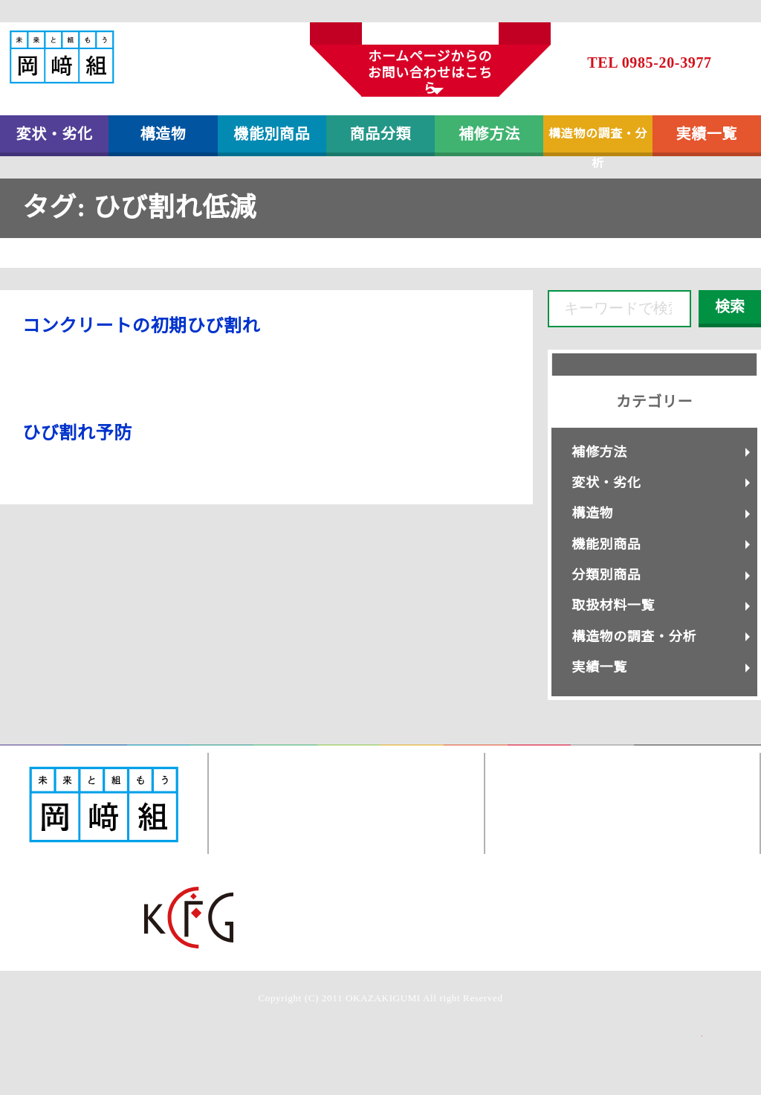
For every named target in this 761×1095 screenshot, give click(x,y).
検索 (730, 306)
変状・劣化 (54, 134)
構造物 (163, 134)
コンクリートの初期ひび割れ (141, 325)
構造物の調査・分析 (597, 141)
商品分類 (381, 134)
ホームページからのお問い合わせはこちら (430, 72)
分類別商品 (606, 575)
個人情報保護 (602, 756)
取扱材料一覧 (613, 605)
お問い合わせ (539, 756)
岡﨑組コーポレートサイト (697, 756)
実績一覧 (707, 134)
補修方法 (489, 134)
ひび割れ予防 (77, 433)
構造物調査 (412, 756)
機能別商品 (271, 134)
